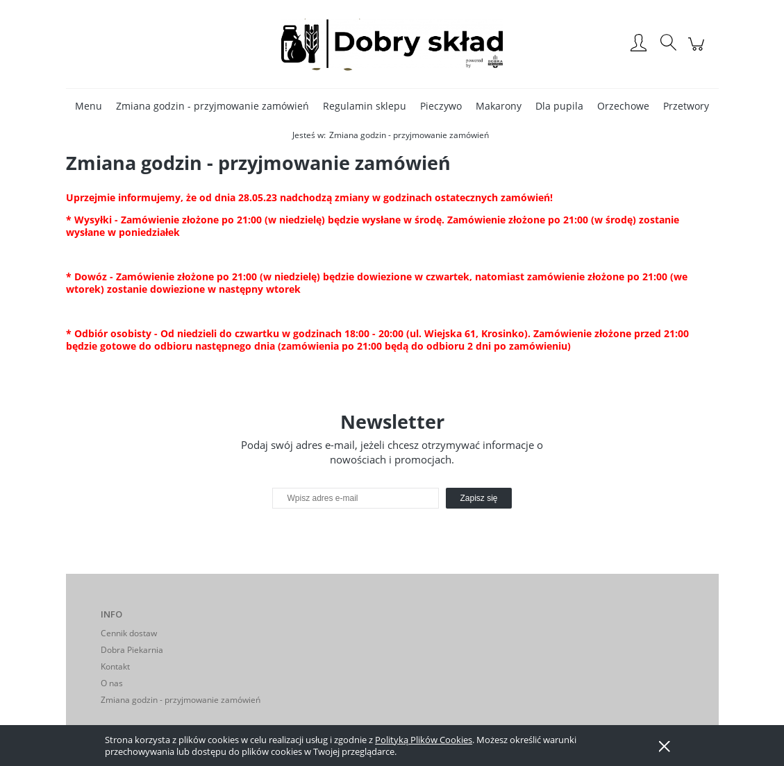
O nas (112, 683)
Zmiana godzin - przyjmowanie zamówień (180, 700)
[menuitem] (88, 106)
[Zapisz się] (478, 498)
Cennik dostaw (129, 633)
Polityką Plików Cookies (423, 739)
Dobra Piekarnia (132, 650)
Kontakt (115, 666)
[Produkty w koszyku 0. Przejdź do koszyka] (698, 51)
